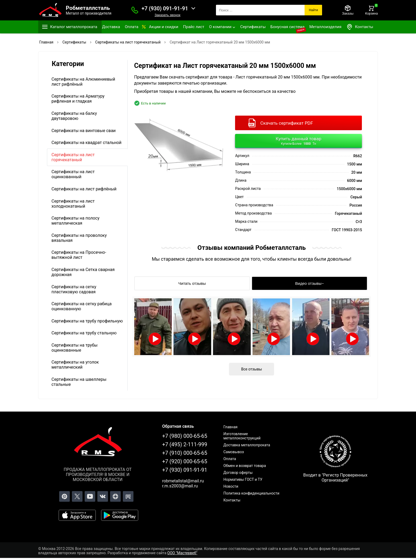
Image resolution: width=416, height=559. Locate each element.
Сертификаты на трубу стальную (83, 332)
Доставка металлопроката (246, 445)
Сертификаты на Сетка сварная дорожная (83, 272)
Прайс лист (193, 26)
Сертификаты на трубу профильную (87, 321)
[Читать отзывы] (192, 283)
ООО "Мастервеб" (182, 553)
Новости (230, 486)
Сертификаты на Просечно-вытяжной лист (78, 255)
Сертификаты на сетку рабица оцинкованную (81, 306)
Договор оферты (238, 472)
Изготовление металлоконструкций (242, 436)
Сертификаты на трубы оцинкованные (74, 348)
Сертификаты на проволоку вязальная (79, 238)
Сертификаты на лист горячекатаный (73, 157)
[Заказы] (347, 10)
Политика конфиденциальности (251, 493)
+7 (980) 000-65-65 (184, 436)
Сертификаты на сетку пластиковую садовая (73, 289)
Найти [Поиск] (313, 10)
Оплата (131, 26)
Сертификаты (253, 26)
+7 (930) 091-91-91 (165, 8)
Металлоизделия (325, 26)
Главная (230, 427)
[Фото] (178, 142)
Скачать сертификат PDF (286, 123)
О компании (220, 26)
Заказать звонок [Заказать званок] (167, 15)
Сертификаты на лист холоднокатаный (73, 204)
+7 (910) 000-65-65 (184, 453)
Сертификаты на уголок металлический (75, 365)
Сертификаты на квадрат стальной (86, 142)
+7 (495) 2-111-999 (184, 444)
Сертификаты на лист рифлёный (83, 188)
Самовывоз (233, 452)
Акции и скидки (163, 26)
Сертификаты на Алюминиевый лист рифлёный (83, 82)
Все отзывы (251, 369)
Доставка (111, 26)
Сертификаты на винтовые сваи (83, 130)
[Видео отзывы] (309, 283)
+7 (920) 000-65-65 (184, 461)
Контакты (359, 27)
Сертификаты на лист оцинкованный (73, 174)
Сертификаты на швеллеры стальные (78, 382)
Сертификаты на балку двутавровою (74, 116)
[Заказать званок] (134, 10)
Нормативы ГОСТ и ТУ (242, 479)
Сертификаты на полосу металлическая (75, 221)
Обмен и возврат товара (244, 466)
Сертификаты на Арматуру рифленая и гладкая (78, 99)
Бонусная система (287, 26)
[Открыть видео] (153, 326)
